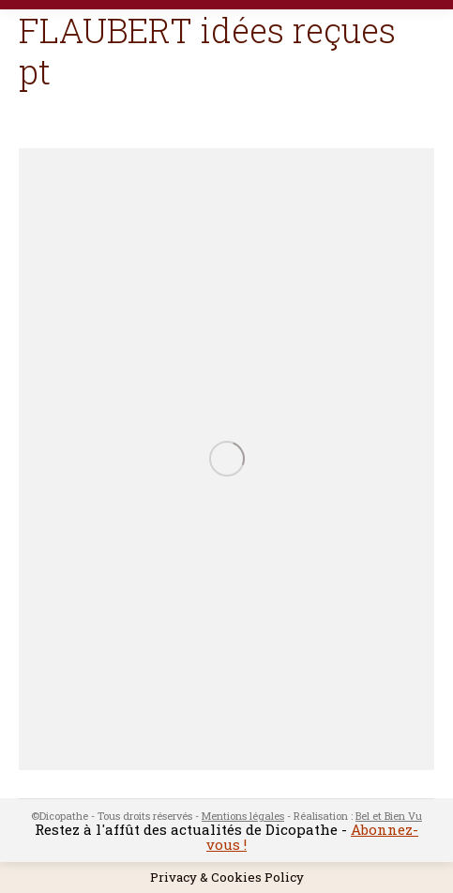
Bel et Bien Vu (388, 816)
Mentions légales (243, 816)
